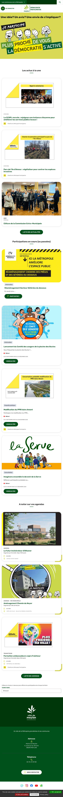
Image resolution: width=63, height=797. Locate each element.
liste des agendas (31, 676)
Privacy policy (44, 794)
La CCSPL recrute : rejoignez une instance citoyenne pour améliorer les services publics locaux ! (29, 118)
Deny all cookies (22, 794)
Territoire (6, 687)
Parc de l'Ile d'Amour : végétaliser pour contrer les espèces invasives (29, 170)
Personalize (34, 794)
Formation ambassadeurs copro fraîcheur (22, 656)
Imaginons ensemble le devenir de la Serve (22, 477)
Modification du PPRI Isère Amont (18, 410)
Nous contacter (33, 772)
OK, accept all (55, 792)
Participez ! (13, 296)
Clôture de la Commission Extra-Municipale (23, 223)
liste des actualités (31, 232)
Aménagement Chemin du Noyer (18, 603)
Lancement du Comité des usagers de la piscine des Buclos (29, 347)
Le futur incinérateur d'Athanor (18, 551)
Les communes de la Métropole (12, 2)
